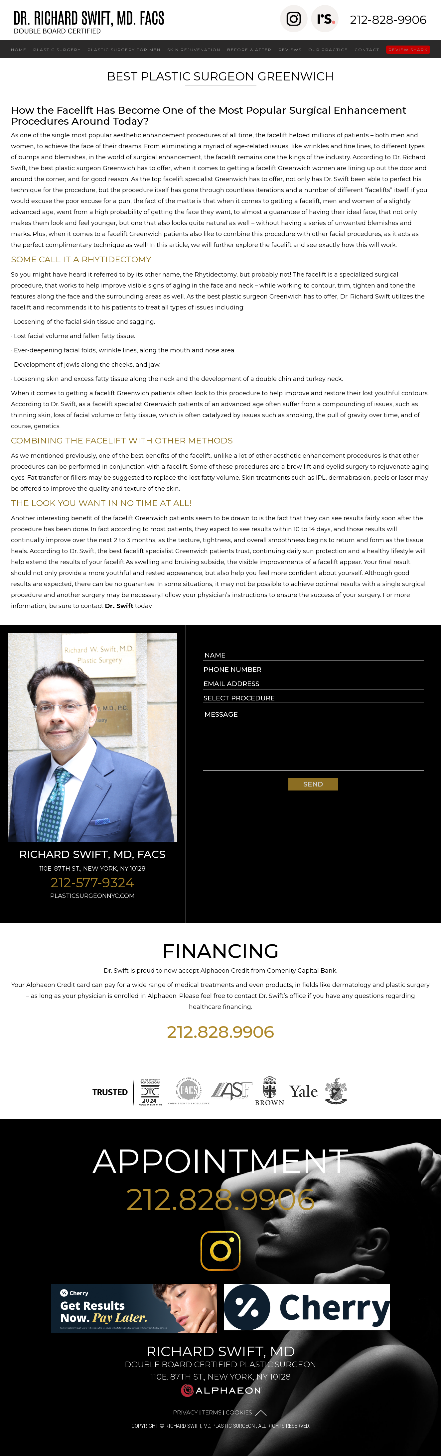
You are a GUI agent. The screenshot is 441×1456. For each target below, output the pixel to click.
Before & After (249, 49)
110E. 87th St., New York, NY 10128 (92, 868)
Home (19, 49)
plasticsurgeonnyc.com (92, 896)
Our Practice (328, 49)
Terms (211, 1412)
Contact (367, 49)
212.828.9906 (220, 1032)
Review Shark (408, 49)
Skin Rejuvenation (193, 49)
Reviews (290, 49)
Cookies (239, 1412)
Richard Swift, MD (220, 1362)
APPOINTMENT (220, 1161)
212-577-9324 (92, 882)
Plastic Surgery (57, 49)
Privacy (185, 1412)
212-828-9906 (388, 20)
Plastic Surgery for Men (124, 49)
